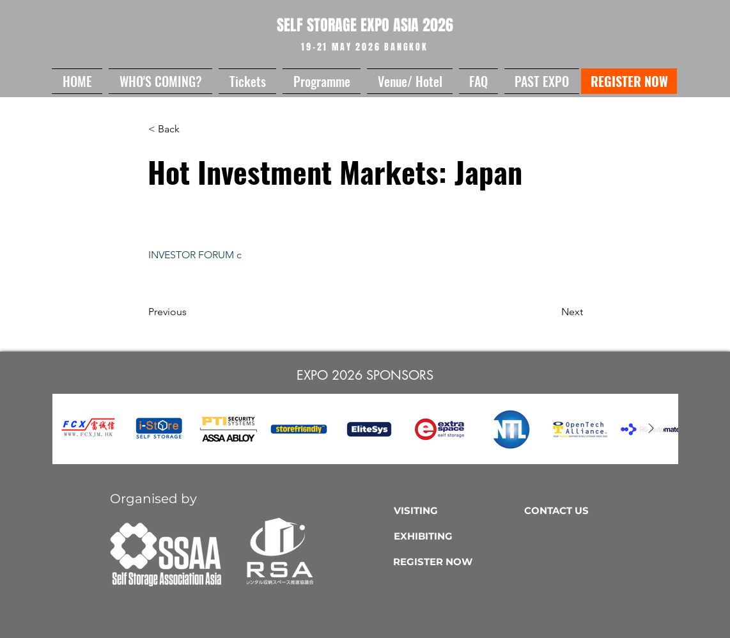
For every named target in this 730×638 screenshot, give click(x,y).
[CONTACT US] (586, 510)
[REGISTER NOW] (629, 81)
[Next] (551, 312)
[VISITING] (456, 510)
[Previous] (190, 312)
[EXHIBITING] (456, 536)
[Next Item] (651, 429)
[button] (160, 81)
